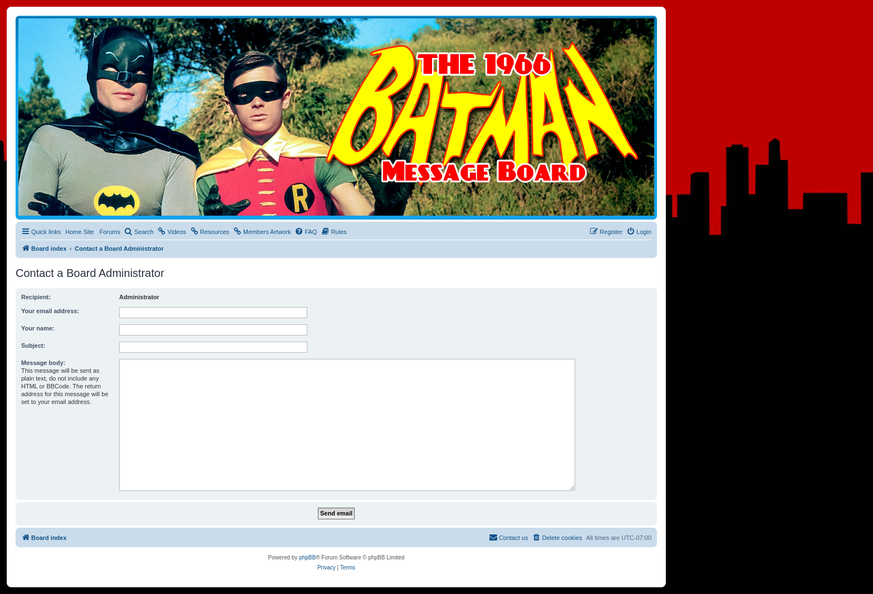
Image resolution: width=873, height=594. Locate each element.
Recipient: (36, 297)
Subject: (33, 345)
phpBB (307, 557)
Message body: (43, 362)
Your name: (38, 328)
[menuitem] (139, 231)
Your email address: (50, 311)
